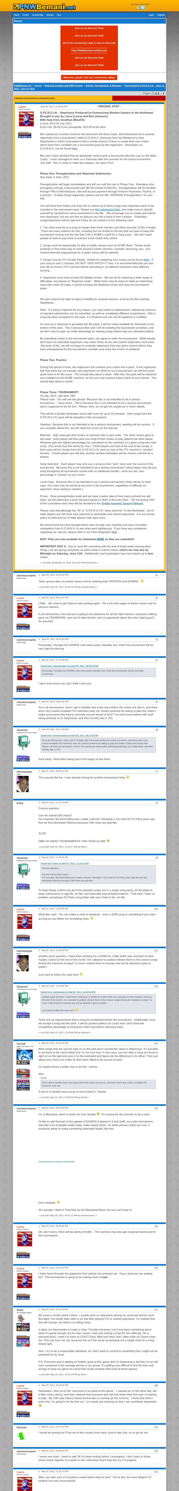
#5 (157, 701)
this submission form (107, 209)
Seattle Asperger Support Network (122, 503)
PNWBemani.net (22, 85)
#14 (156, 1108)
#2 (157, 597)
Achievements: (23, 132)
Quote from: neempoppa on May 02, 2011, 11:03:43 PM (68, 992)
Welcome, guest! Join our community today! (89, 77)
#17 (156, 1309)
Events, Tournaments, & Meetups (103, 85)
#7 (157, 771)
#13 (156, 1043)
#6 (157, 729)
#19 (156, 1427)
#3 (157, 639)
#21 (156, 1471)
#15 (156, 1226)
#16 (156, 1268)
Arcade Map (37, 15)
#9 (157, 857)
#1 (157, 575)
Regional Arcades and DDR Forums (64, 85)
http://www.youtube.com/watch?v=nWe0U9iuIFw (56, 1162)
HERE (100, 539)
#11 (156, 950)
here (74, 148)
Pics (59, 15)
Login (151, 15)
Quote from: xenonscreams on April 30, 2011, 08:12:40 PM (69, 735)
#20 (156, 1450)
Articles (50, 15)
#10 (156, 908)
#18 (156, 1385)
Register (161, 15)
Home (16, 15)
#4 (157, 660)
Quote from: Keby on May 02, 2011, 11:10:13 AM (65, 863)
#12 (156, 986)
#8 (157, 802)
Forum (26, 15)
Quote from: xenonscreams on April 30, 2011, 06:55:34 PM (69, 666)
